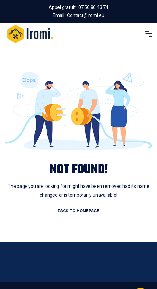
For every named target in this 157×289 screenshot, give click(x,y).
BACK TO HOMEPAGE (79, 210)
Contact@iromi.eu (85, 15)
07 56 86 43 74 (92, 7)
